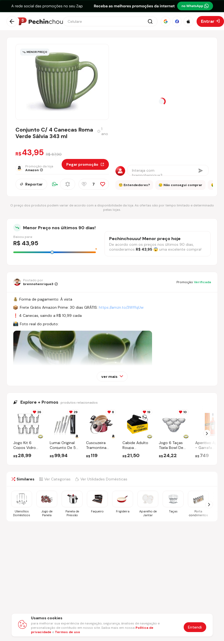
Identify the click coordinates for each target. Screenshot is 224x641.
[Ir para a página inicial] (40, 21)
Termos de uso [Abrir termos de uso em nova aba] (67, 632)
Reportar (31, 184)
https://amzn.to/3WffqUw (121, 307)
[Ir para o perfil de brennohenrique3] (35, 282)
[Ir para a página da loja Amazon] (38, 168)
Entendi (195, 627)
